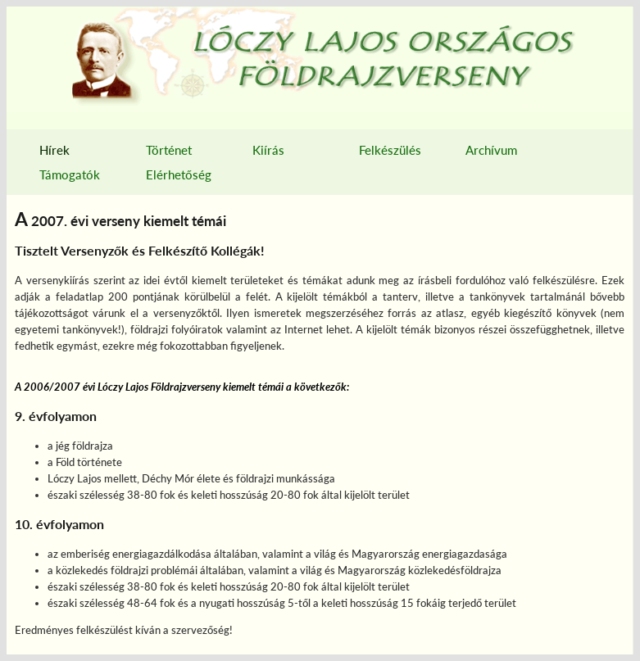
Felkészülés (390, 150)
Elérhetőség (178, 174)
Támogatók (69, 174)
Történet (169, 150)
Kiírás (268, 150)
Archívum (491, 150)
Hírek (54, 150)
